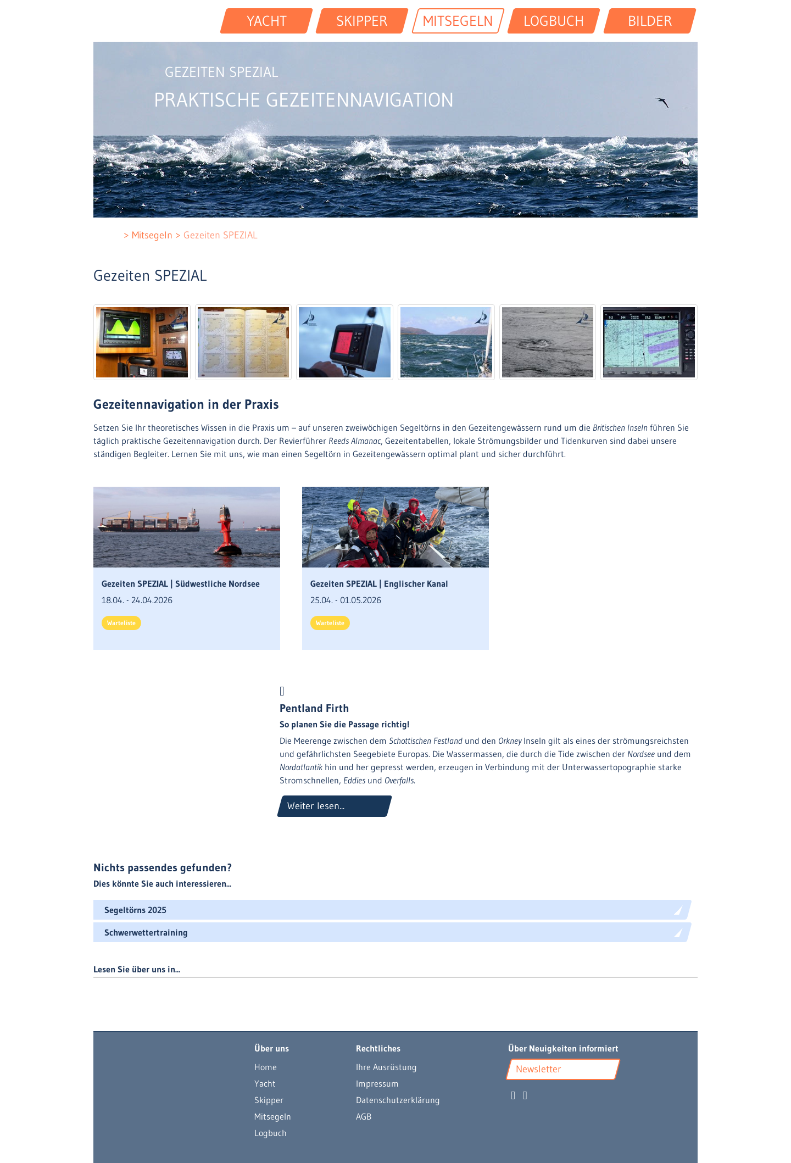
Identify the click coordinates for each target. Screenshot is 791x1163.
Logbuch (270, 1132)
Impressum (377, 1083)
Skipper (268, 1099)
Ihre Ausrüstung (386, 1066)
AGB (363, 1116)
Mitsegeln (272, 1116)
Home (265, 1066)
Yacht (265, 1083)
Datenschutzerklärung (398, 1099)
